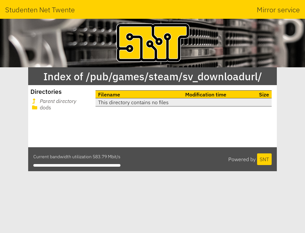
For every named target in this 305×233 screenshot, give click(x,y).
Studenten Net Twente (40, 9)
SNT (264, 159)
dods (41, 107)
